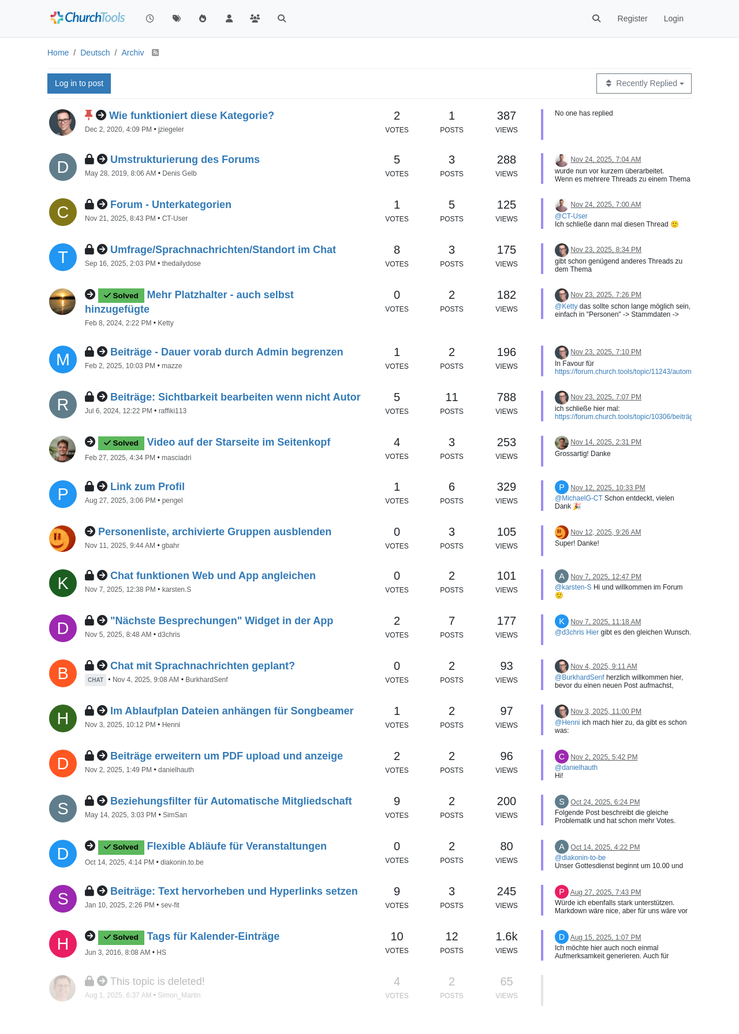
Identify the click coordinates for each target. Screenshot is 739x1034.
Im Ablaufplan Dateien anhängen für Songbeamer (231, 711)
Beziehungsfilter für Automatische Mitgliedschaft (231, 801)
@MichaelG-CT (579, 498)
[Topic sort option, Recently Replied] (644, 83)
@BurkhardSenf (579, 677)
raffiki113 (172, 411)
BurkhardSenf (206, 680)
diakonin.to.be (182, 862)
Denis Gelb (179, 173)
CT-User (175, 218)
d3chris (169, 635)
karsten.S (177, 589)
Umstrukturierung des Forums (185, 159)
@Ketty (566, 306)
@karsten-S (573, 587)
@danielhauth (576, 768)
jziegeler (171, 129)
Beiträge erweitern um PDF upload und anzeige (226, 756)
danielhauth (176, 770)
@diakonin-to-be (580, 858)
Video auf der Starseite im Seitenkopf (239, 442)
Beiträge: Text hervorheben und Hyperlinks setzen (234, 891)
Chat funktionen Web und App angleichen (213, 575)
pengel (172, 500)
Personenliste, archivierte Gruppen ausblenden (214, 532)
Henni (171, 725)
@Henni (567, 722)
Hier (592, 632)
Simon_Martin (179, 995)
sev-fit (170, 905)
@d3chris (569, 632)
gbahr (171, 546)
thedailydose (181, 264)
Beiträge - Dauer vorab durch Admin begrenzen (226, 352)
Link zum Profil (147, 486)
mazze (172, 366)
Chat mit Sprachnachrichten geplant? (202, 666)
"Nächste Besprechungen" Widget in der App (221, 621)
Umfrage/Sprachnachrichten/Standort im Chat (223, 249)
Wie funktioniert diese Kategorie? (191, 115)
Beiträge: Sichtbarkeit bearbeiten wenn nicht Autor (235, 397)
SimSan (175, 815)
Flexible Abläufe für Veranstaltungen (237, 846)
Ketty (165, 323)
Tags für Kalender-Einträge (213, 936)
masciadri (176, 458)
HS (161, 952)
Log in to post (79, 83)
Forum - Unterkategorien (171, 204)
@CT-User (571, 216)
